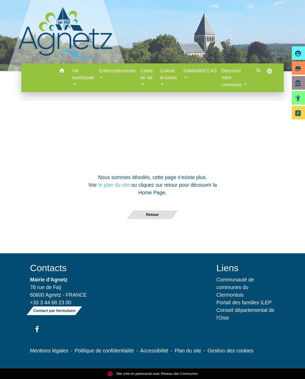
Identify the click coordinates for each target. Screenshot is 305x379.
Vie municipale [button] (83, 74)
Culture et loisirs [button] (168, 74)
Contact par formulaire (54, 310)
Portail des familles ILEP (244, 302)
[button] (62, 71)
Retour (152, 214)
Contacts (48, 268)
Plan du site (188, 350)
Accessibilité (154, 350)
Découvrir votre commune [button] (232, 77)
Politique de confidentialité (104, 350)
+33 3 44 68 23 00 (50, 302)
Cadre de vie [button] (146, 74)
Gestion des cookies (230, 350)
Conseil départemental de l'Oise (246, 314)
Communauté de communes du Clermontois (235, 287)
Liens (228, 268)
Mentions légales (49, 350)
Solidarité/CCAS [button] (200, 70)
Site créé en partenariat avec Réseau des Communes (152, 374)
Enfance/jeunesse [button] (117, 70)
